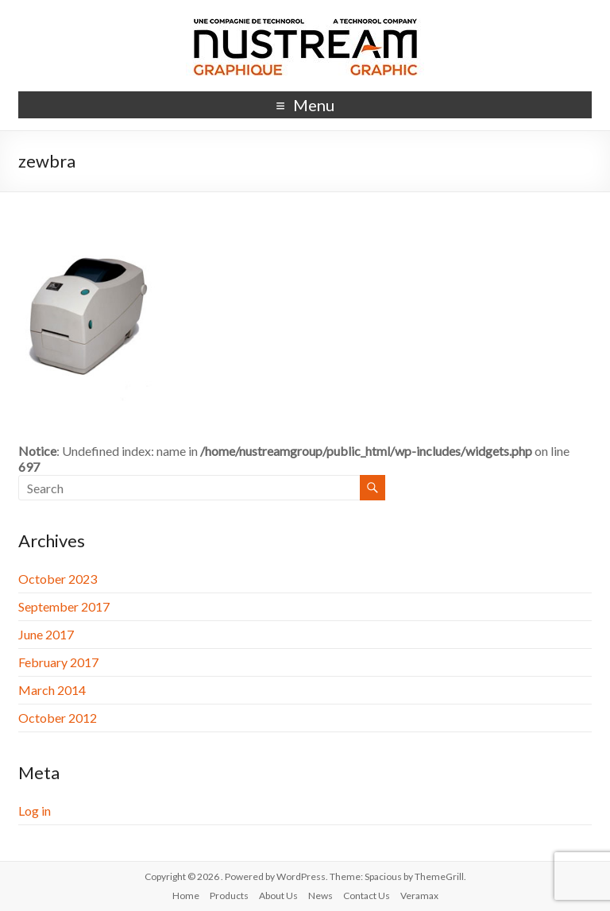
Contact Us (366, 895)
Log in (34, 810)
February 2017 (58, 662)
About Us (278, 895)
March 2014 (52, 689)
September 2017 (64, 606)
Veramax (419, 895)
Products (229, 895)
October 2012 (57, 717)
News (320, 895)
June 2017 (46, 634)
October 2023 (57, 578)
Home (185, 895)
